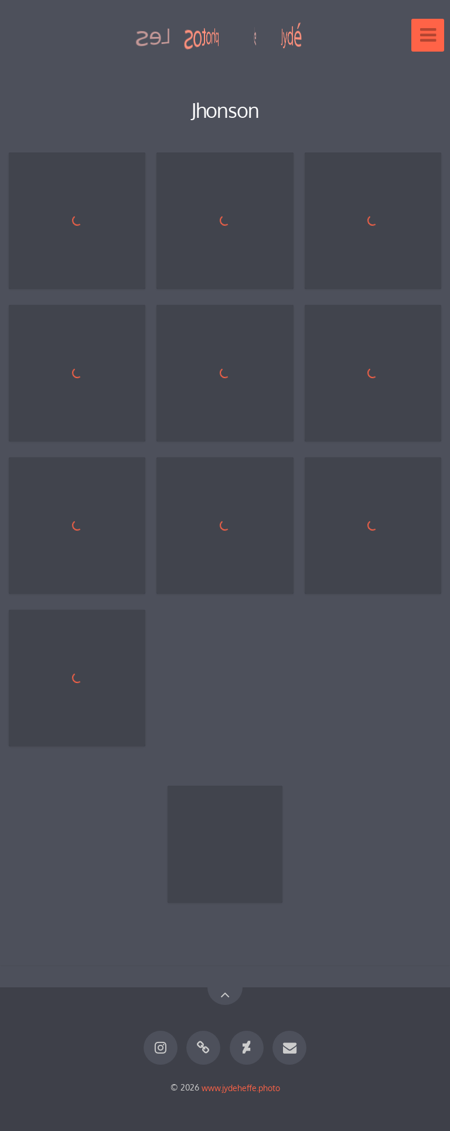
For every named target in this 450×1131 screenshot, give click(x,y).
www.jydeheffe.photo (241, 1087)
